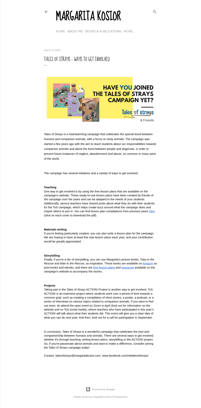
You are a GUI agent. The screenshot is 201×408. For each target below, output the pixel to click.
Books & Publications (103, 31)
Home (60, 31)
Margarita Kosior (88, 16)
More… (129, 31)
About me (75, 31)
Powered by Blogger (100, 389)
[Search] (154, 11)
